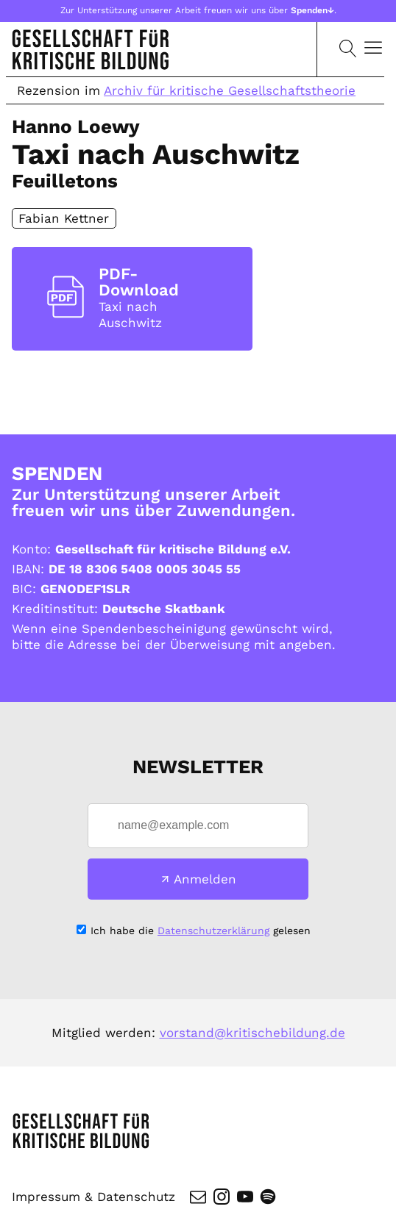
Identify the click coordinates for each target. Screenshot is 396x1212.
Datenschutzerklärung (213, 930)
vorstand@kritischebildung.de (252, 1032)
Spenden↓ (312, 10)
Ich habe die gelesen (201, 930)
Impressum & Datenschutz (93, 1196)
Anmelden (205, 879)
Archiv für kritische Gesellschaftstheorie (230, 90)
